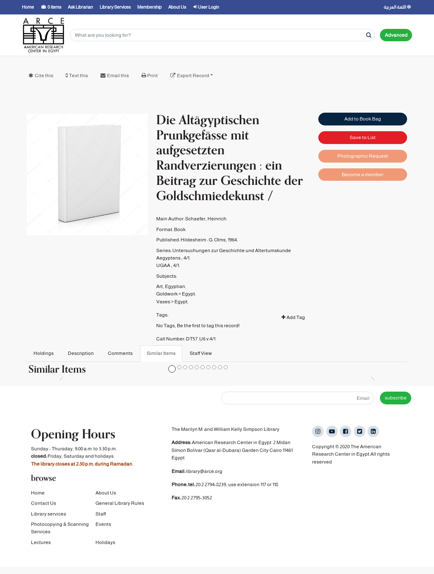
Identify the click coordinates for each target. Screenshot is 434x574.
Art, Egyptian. (171, 286)
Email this (118, 75)
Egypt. (189, 294)
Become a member (363, 174)
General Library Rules (119, 504)
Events (103, 525)
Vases (163, 302)
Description (81, 353)
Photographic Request (362, 156)
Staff (100, 514)
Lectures (41, 543)
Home (38, 493)
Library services (48, 514)
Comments (120, 353)
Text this (78, 75)
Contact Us (43, 504)
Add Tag (293, 317)
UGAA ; (164, 265)
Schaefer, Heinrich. (206, 219)
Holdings (43, 353)
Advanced (396, 35)
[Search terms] (222, 35)
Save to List (363, 137)
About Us (105, 493)
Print (152, 75)
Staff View (201, 353)
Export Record (193, 75)
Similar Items (161, 353)
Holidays (105, 543)
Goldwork (167, 294)
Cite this (44, 75)
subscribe (396, 398)
